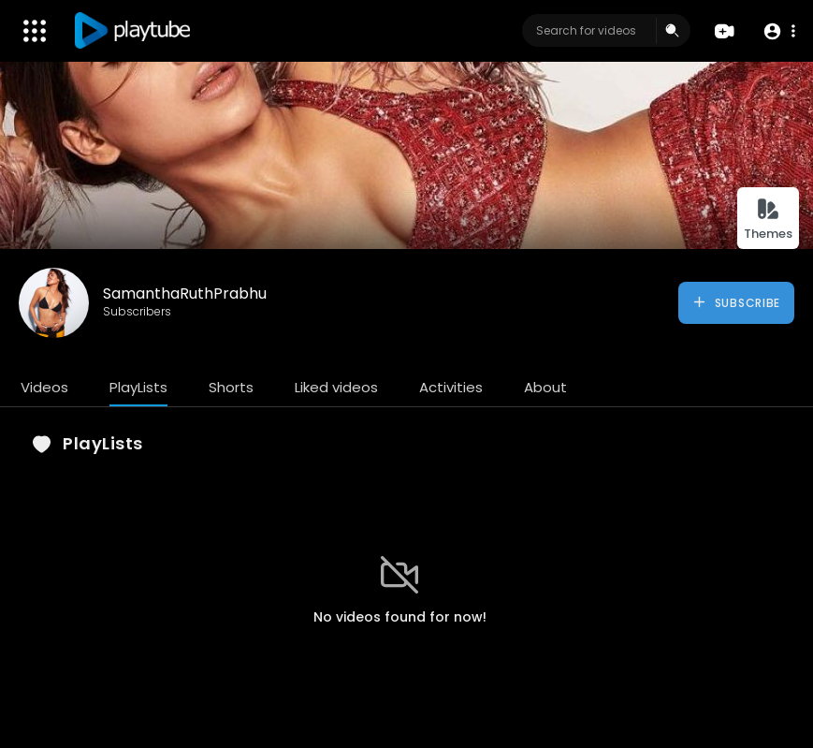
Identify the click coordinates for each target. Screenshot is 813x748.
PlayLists (138, 387)
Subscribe (735, 302)
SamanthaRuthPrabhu (185, 293)
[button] (778, 31)
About (545, 387)
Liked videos (336, 387)
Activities (451, 387)
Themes (768, 219)
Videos (44, 387)
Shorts (231, 387)
